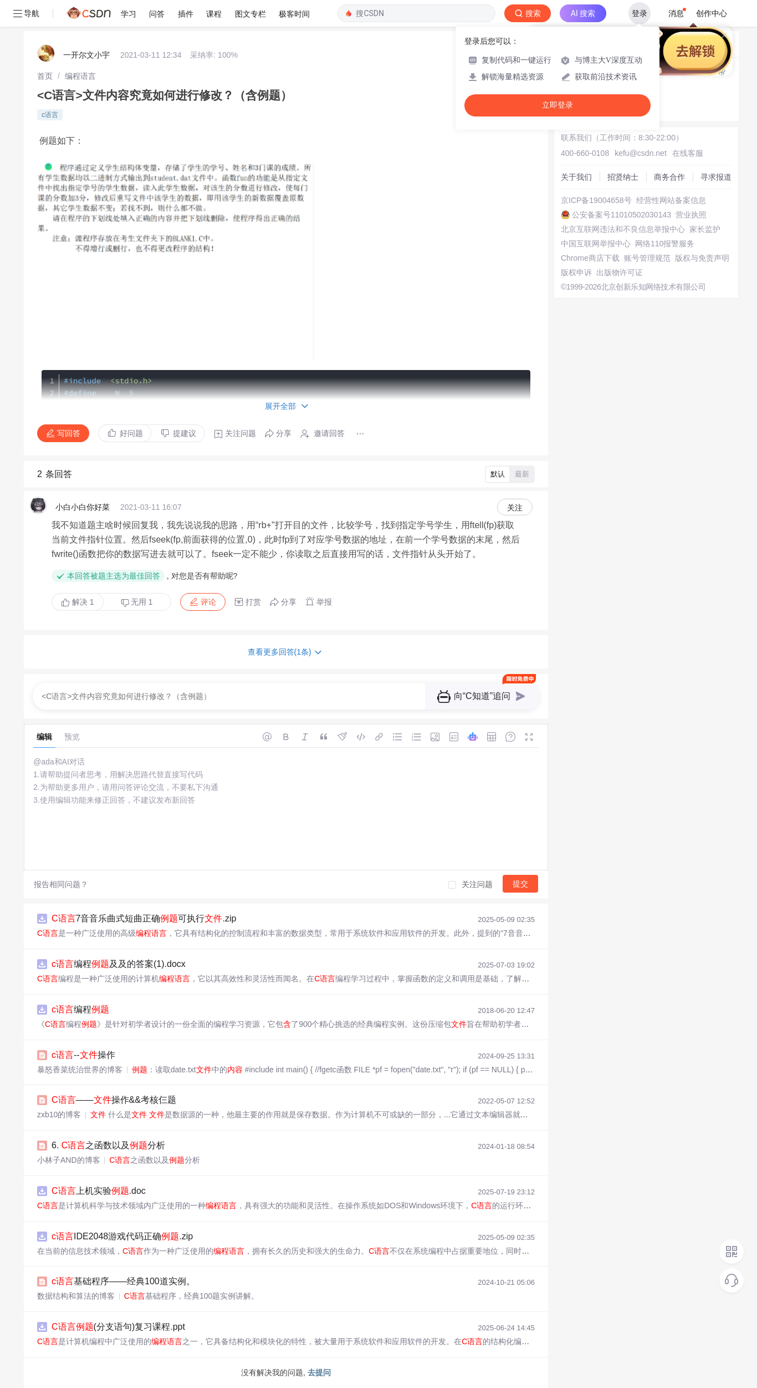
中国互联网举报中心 (596, 243)
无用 (137, 602)
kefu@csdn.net (641, 153)
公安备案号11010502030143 (621, 214)
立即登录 (557, 105)
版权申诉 (576, 272)
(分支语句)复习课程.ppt (118, 1326)
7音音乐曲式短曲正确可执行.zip (144, 918)
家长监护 (704, 229)
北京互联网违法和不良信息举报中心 (623, 229)
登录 (639, 13)
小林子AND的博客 (68, 1160)
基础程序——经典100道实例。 (123, 1281)
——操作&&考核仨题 (114, 1100)
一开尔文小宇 (86, 54)
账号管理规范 (647, 258)
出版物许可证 (619, 272)
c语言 (50, 115)
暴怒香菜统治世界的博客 (79, 1069)
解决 (77, 601)
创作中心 (711, 13)
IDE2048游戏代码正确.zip (122, 1236)
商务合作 (669, 177)
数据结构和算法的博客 (76, 1295)
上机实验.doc (99, 1190)
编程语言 (80, 76)
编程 (80, 1009)
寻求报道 (716, 177)
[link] (45, 76)
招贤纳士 (622, 177)
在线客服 (687, 153)
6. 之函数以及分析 (108, 1145)
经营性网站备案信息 (671, 200)
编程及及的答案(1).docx (119, 964)
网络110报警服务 (664, 243)
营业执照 (691, 214)
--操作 (83, 1055)
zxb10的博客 (59, 1114)
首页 (45, 76)
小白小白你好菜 (82, 507)
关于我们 (576, 177)
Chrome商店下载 (590, 258)
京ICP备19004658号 (596, 200)
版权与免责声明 (702, 258)
